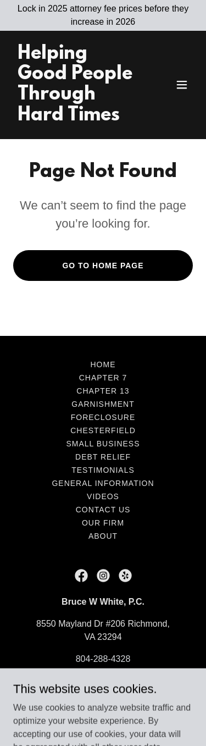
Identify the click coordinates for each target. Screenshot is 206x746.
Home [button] (103, 364)
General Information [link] (103, 483)
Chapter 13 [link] (102, 390)
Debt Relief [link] (103, 456)
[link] (76, 117)
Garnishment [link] (102, 404)
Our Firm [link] (103, 522)
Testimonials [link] (103, 470)
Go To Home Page (102, 265)
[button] (182, 85)
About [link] (103, 536)
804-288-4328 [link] (103, 659)
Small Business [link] (103, 443)
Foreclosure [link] (103, 417)
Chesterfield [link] (103, 430)
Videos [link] (103, 496)
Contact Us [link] (103, 509)
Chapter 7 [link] (103, 377)
